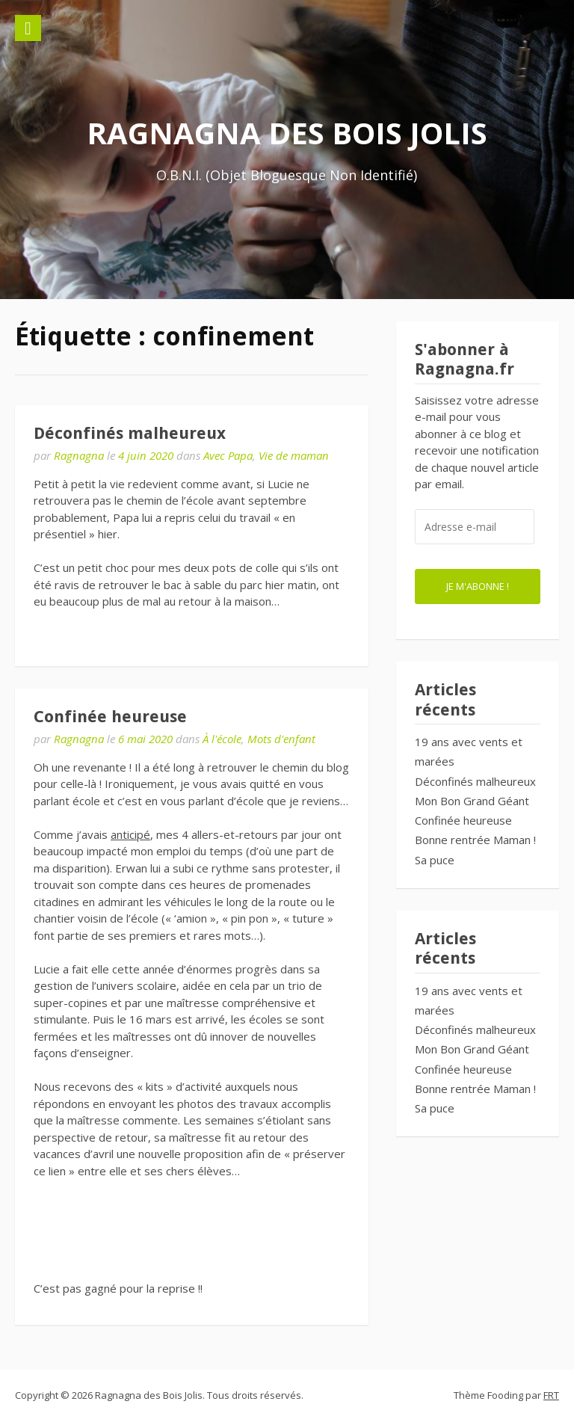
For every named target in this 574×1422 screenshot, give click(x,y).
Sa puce (434, 859)
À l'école (222, 738)
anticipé (130, 834)
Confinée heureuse (110, 716)
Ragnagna (79, 455)
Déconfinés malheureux (130, 433)
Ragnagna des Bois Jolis (287, 132)
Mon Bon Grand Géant (472, 800)
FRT (551, 1395)
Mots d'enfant (281, 738)
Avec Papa (228, 455)
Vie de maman (294, 455)
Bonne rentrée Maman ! (475, 839)
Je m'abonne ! (477, 586)
